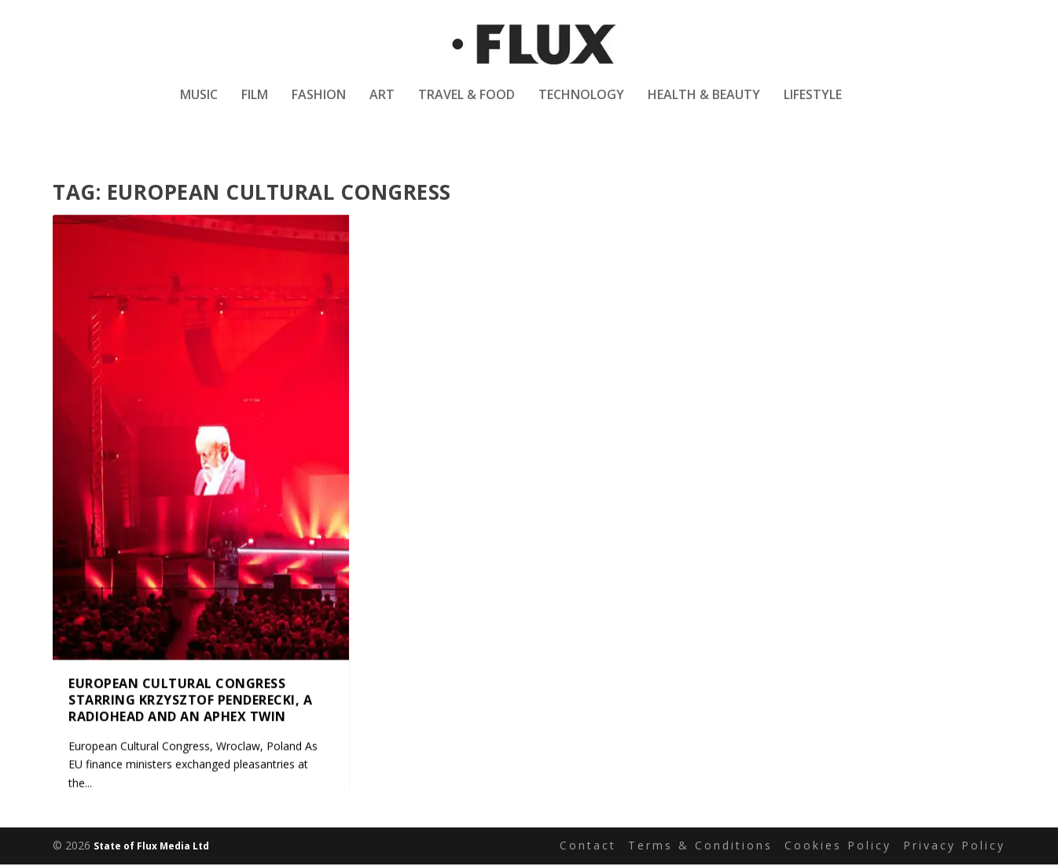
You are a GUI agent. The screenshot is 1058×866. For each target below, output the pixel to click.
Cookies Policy (837, 847)
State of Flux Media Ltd (151, 847)
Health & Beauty (704, 105)
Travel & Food (466, 105)
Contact (588, 847)
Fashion (319, 105)
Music (199, 105)
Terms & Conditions (700, 847)
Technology (581, 105)
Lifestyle (813, 105)
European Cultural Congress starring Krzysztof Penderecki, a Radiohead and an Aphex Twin (190, 701)
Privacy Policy (954, 847)
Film (254, 105)
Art (382, 105)
